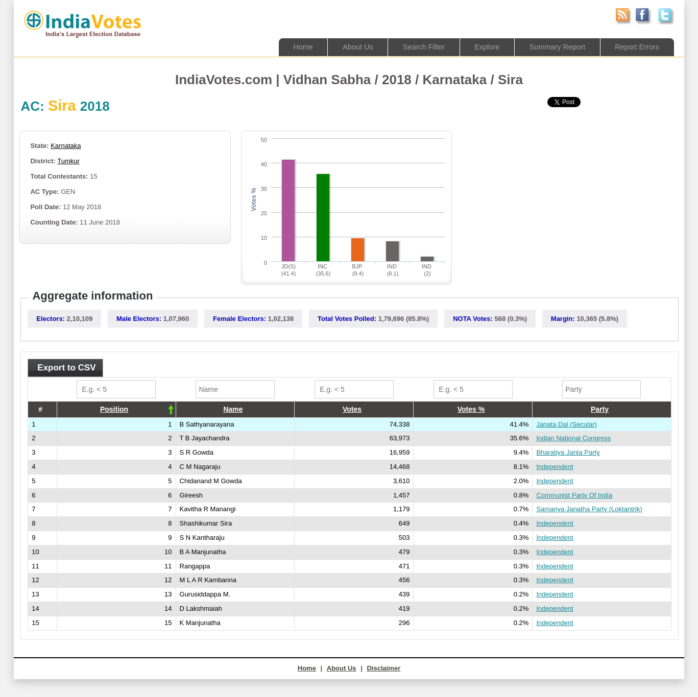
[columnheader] (116, 409)
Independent (554, 466)
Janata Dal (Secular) (566, 424)
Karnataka (66, 146)
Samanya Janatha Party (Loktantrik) (589, 509)
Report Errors (636, 46)
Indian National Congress (573, 438)
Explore (482, 46)
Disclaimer (383, 668)
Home (293, 46)
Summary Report (554, 46)
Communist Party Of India (574, 495)
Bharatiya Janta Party (567, 452)
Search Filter (417, 46)
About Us (350, 46)
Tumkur (68, 161)
